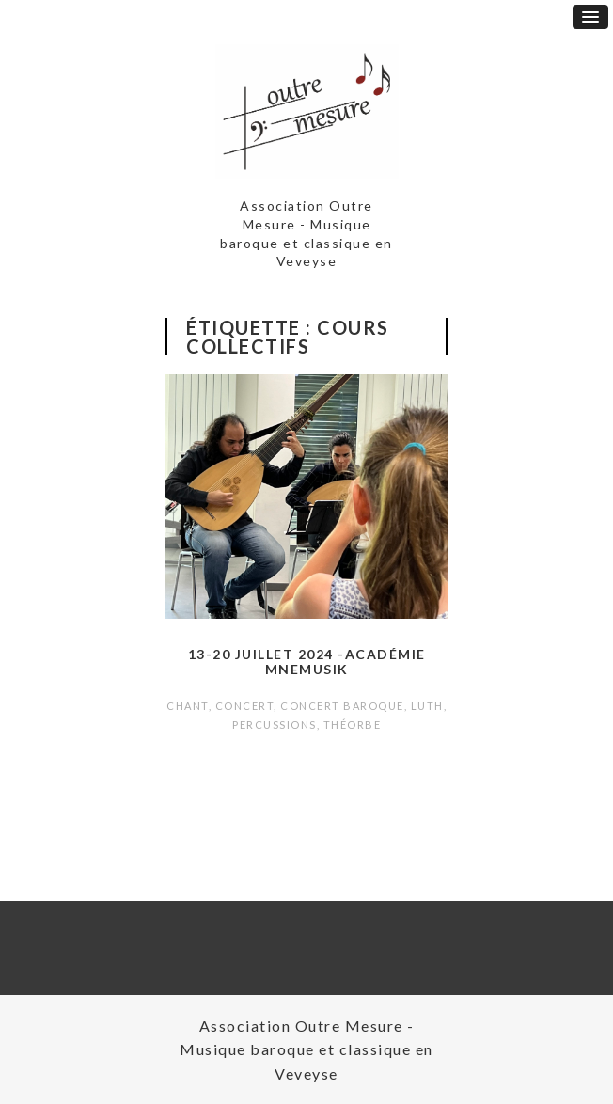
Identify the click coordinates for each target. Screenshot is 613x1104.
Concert (245, 706)
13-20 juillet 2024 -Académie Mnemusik (307, 662)
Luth (427, 706)
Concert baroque (342, 706)
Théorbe (352, 724)
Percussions (274, 724)
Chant (187, 706)
